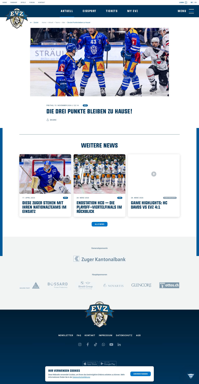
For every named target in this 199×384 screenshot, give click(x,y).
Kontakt (41, 2)
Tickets (112, 11)
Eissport (89, 11)
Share (51, 120)
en (195, 2)
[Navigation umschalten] (186, 11)
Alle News (99, 224)
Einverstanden (141, 374)
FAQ (79, 335)
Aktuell (67, 11)
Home (5, 2)
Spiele (23, 2)
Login (183, 2)
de (192, 2)
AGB (138, 335)
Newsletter (65, 335)
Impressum (105, 335)
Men (85, 105)
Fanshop (13, 2)
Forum (32, 2)
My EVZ (132, 11)
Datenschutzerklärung (81, 377)
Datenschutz (124, 335)
